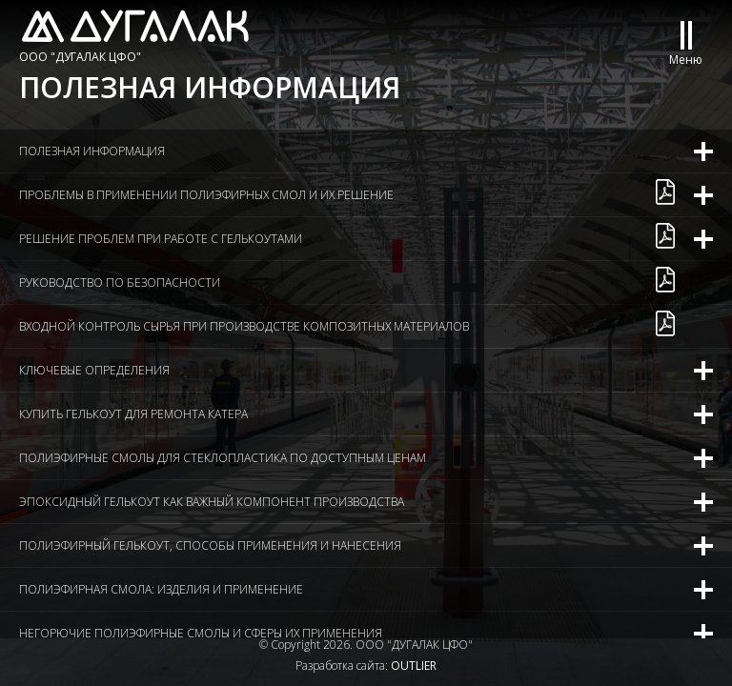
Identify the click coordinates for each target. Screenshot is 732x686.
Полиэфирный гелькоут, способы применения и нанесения (210, 545)
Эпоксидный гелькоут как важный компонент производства (211, 502)
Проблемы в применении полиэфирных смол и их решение (206, 195)
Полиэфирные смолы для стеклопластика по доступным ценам (222, 458)
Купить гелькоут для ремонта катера (133, 414)
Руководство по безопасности (119, 282)
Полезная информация (92, 151)
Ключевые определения (94, 370)
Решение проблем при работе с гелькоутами (160, 239)
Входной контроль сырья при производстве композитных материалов (244, 326)
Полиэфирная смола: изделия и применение (161, 589)
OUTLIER (414, 665)
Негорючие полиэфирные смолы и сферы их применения (200, 633)
